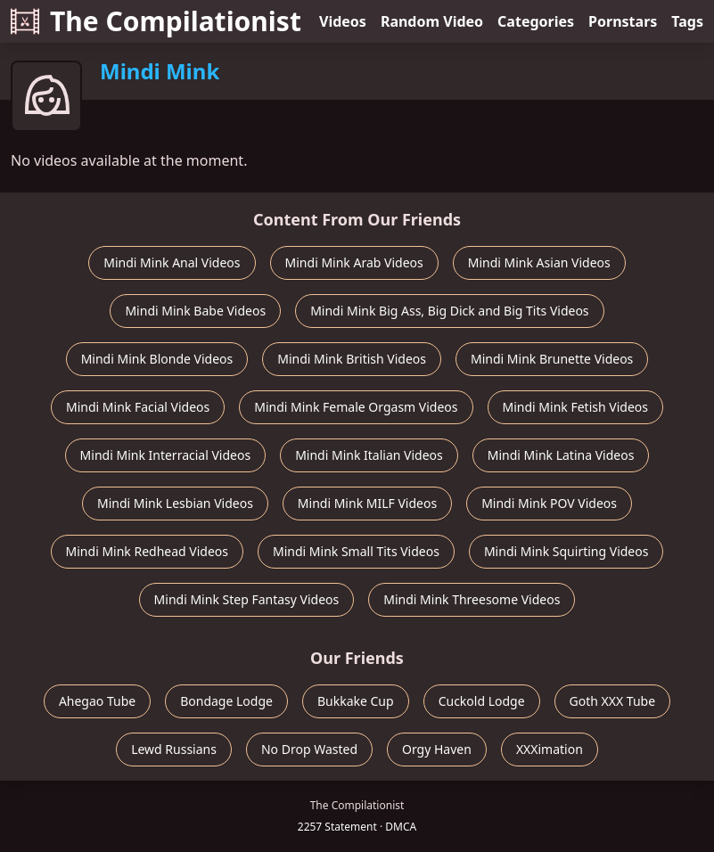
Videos (342, 21)
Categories (535, 21)
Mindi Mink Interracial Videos (165, 454)
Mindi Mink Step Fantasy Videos (247, 599)
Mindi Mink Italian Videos (369, 454)
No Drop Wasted (309, 749)
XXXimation (549, 749)
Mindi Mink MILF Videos (367, 503)
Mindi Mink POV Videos (549, 503)
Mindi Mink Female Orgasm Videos (355, 406)
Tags (687, 21)
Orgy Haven (437, 749)
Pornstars (622, 21)
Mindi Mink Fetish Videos (575, 406)
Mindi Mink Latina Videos (561, 454)
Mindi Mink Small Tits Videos (356, 551)
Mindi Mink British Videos (351, 358)
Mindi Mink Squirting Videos (566, 551)
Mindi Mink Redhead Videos (147, 551)
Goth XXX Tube (613, 700)
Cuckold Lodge (482, 700)
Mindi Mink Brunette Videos (552, 358)
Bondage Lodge (226, 700)
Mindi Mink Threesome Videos (471, 599)
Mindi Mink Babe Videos (195, 310)
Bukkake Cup (355, 700)
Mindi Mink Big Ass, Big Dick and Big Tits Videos (449, 310)
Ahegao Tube (97, 700)
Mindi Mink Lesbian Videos (175, 503)
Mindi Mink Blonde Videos (157, 358)
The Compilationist (156, 21)
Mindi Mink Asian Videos (539, 262)
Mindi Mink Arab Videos (354, 262)
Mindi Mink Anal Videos (171, 262)
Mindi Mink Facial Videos (137, 406)
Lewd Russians (174, 749)
